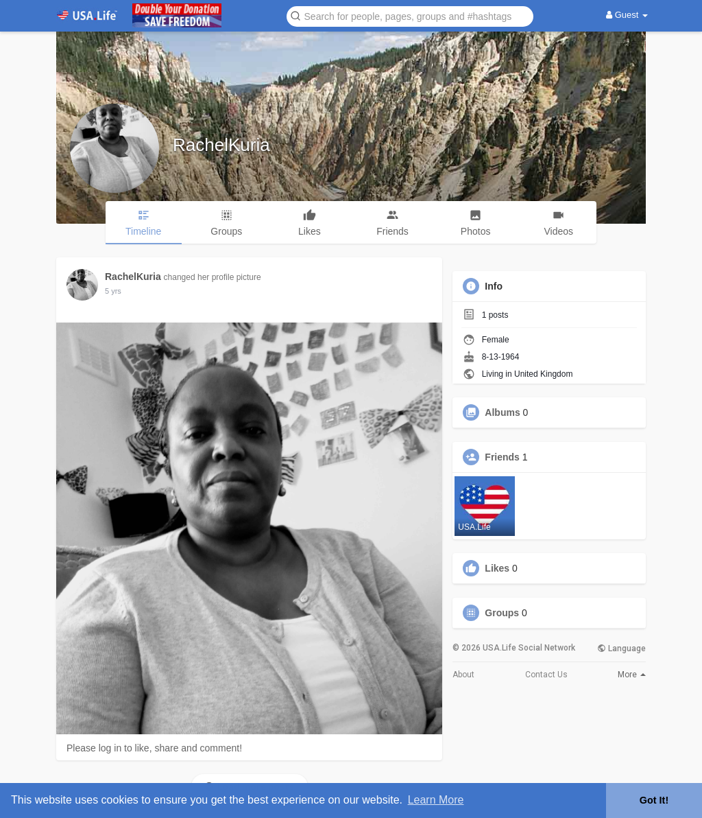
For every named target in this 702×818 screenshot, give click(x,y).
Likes (497, 568)
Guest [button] (627, 15)
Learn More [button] (436, 800)
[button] (410, 15)
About (463, 674)
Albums (502, 412)
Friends (502, 457)
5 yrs (113, 291)
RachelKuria (221, 145)
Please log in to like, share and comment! (154, 748)
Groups (502, 612)
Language (621, 648)
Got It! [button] (654, 800)
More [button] (632, 674)
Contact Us (546, 674)
